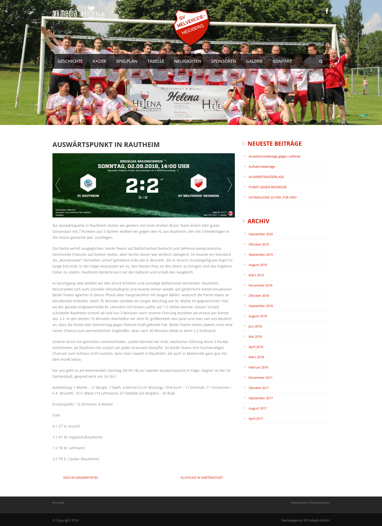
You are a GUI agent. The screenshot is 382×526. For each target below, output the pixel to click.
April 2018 (256, 346)
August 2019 (258, 264)
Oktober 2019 (259, 244)
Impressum (299, 502)
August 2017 (258, 408)
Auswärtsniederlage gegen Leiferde (274, 156)
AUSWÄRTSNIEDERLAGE (266, 176)
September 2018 (261, 306)
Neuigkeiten (187, 61)
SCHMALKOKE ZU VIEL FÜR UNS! (273, 197)
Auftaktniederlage (262, 166)
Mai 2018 (255, 336)
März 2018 (256, 357)
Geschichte (70, 61)
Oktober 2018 (259, 295)
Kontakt (282, 61)
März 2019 (256, 275)
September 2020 (261, 234)
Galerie (254, 61)
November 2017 (260, 377)
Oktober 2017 (259, 388)
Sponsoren (223, 61)
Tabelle (155, 61)
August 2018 (258, 316)
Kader (99, 61)
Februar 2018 (258, 367)
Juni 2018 (255, 326)
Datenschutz (320, 502)
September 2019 (261, 254)
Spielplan (126, 61)
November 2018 (260, 285)
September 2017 (261, 398)
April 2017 (256, 418)
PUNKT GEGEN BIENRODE (268, 187)
